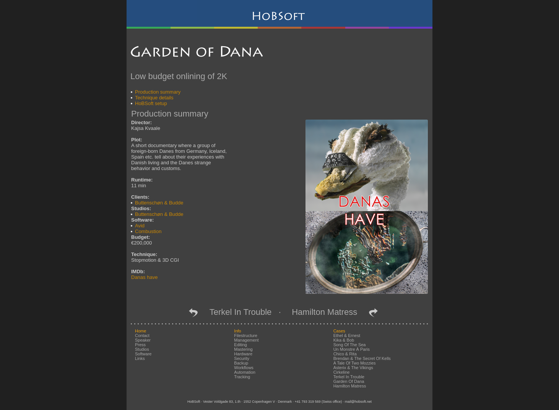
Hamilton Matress (329, 312)
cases (339, 331)
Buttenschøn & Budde (159, 203)
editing (240, 344)
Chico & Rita (345, 354)
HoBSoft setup (151, 103)
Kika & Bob (343, 340)
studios (142, 349)
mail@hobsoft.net (358, 402)
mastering (243, 349)
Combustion (148, 231)
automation (244, 372)
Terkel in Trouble (236, 312)
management (246, 340)
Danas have (144, 277)
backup (241, 363)
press (140, 344)
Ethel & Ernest (346, 335)
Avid (140, 225)
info (237, 331)
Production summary (157, 92)
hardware (243, 354)
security (241, 358)
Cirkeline (341, 372)
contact (142, 335)
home (140, 331)
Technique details (154, 97)
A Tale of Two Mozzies (354, 363)
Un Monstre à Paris (351, 349)
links (140, 358)
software (143, 354)
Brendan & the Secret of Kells (362, 358)
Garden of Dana (348, 381)
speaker (143, 340)
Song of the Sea (349, 344)
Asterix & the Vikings (353, 367)
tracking (242, 376)
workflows (243, 367)
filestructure (245, 335)
